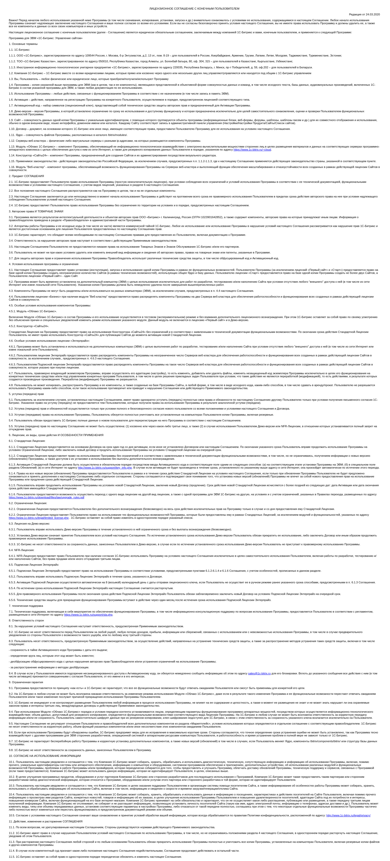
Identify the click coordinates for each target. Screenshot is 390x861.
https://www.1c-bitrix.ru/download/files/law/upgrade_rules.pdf (46, 497)
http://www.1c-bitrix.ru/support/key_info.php (105, 467)
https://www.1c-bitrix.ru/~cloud (252, 149)
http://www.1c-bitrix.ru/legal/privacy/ (348, 815)
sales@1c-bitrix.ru (259, 673)
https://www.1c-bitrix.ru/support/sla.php (88, 614)
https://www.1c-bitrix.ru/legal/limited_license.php (39, 517)
